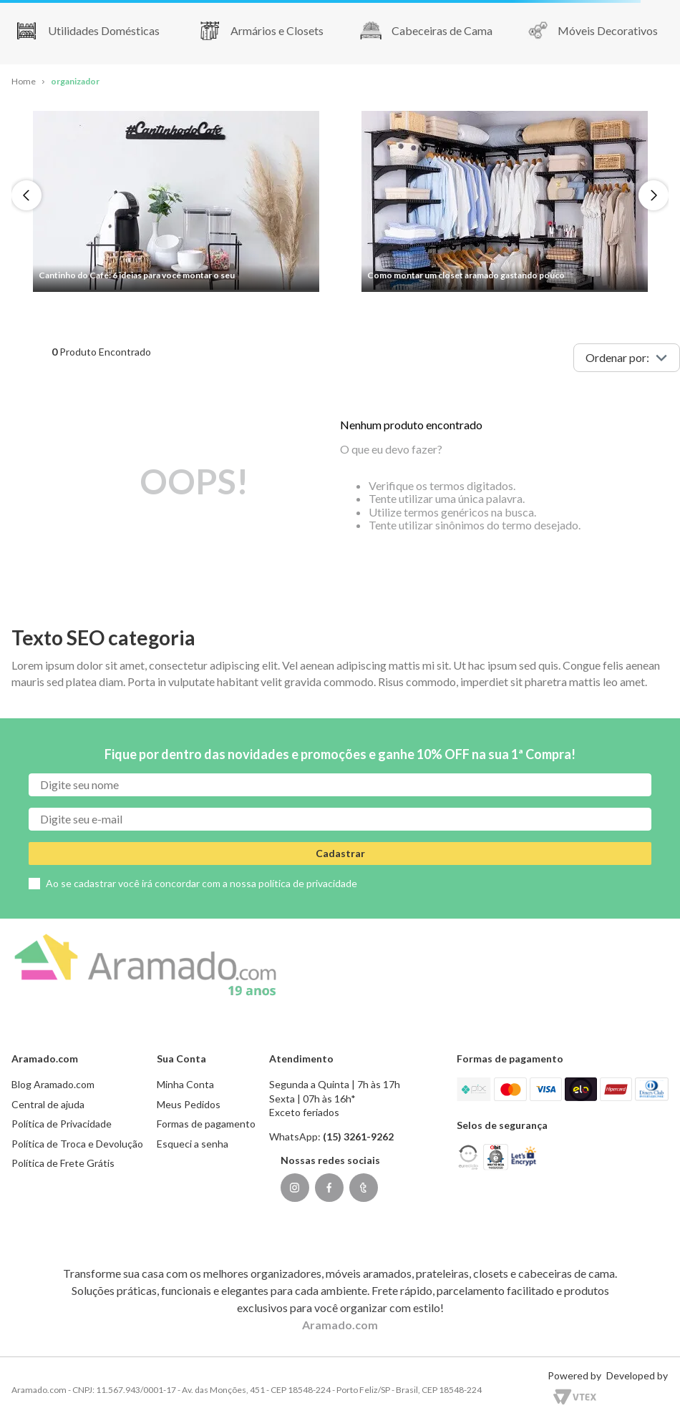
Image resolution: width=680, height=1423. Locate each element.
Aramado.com (340, 1324)
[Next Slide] (653, 195)
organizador (75, 81)
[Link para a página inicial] (23, 82)
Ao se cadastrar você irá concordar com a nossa (201, 883)
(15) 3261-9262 (358, 1136)
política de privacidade (307, 883)
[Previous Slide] (26, 195)
